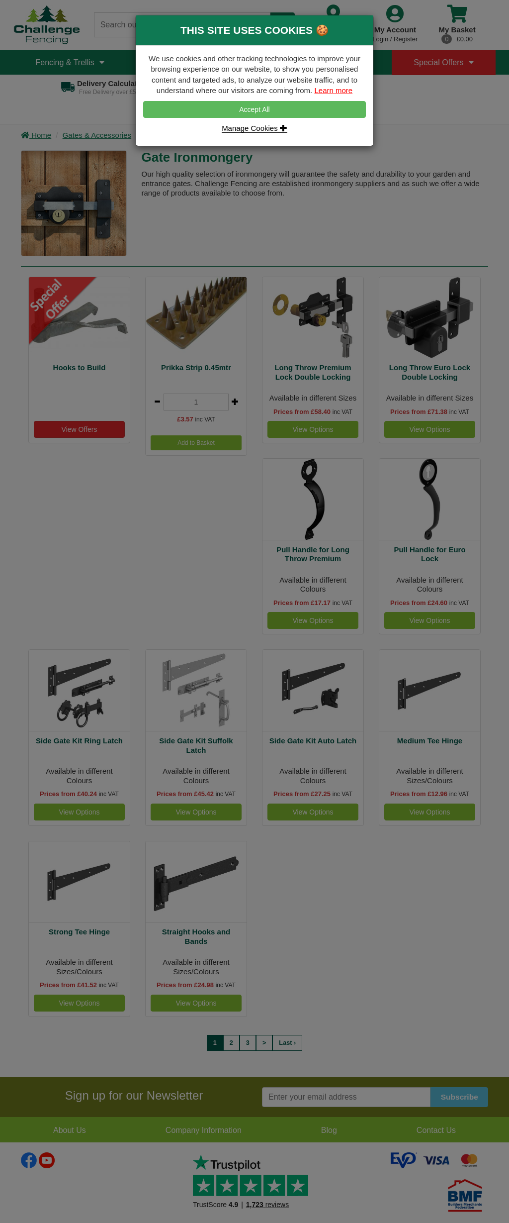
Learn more (333, 90)
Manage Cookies (254, 128)
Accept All (254, 109)
